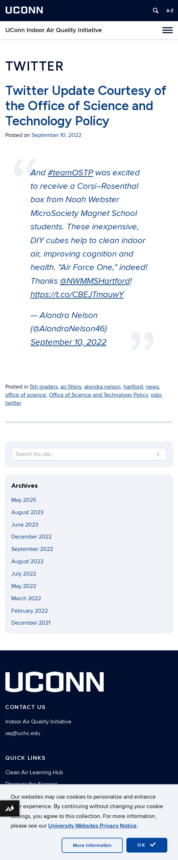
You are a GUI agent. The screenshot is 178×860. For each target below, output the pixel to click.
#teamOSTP (70, 173)
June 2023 (24, 524)
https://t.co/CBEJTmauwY (77, 295)
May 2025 (23, 500)
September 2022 (32, 549)
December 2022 (31, 536)
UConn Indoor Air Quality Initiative (53, 30)
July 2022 (23, 573)
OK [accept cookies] (146, 845)
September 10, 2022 (68, 342)
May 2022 (23, 586)
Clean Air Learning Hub (34, 772)
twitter (13, 403)
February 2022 (29, 610)
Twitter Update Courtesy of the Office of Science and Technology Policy (85, 105)
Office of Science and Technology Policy (98, 394)
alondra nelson (102, 386)
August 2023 (27, 512)
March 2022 (26, 598)
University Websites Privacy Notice (92, 825)
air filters (71, 386)
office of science (25, 394)
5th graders (44, 386)
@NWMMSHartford (95, 281)
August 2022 (27, 561)
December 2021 (30, 622)
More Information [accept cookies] (92, 845)
